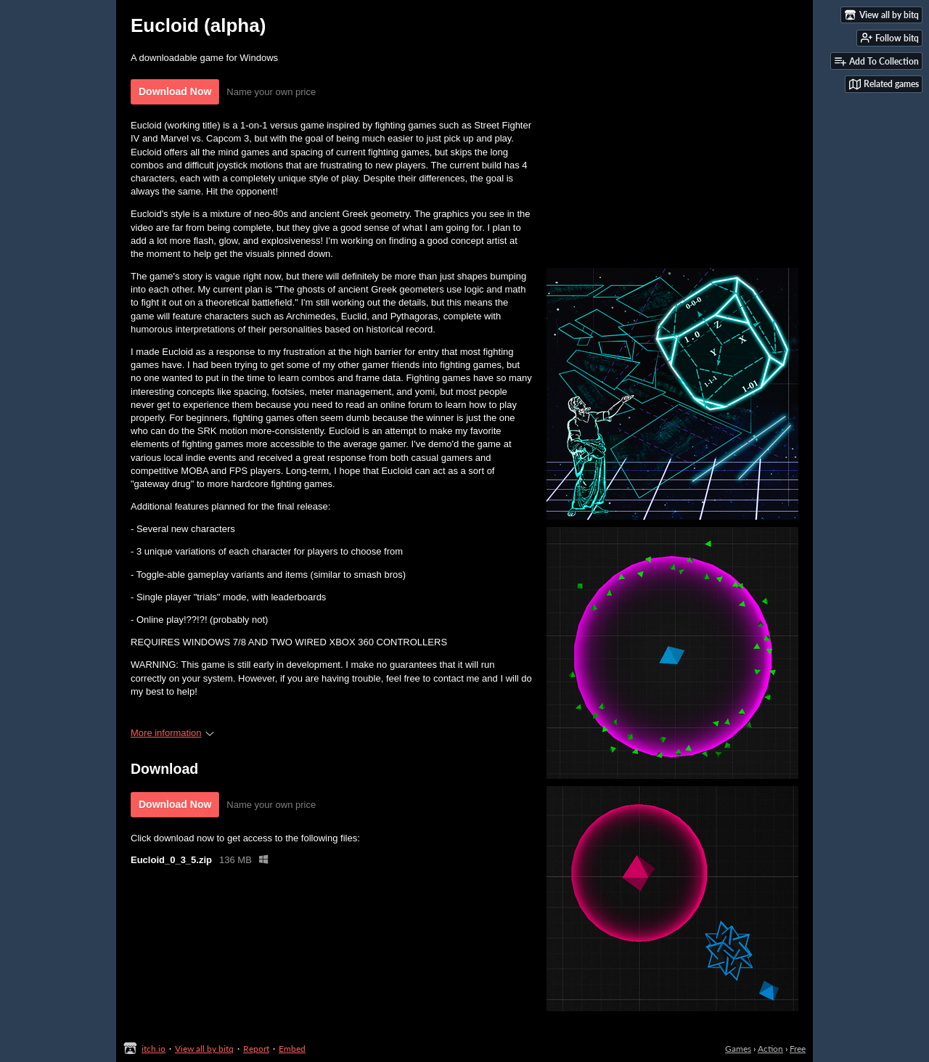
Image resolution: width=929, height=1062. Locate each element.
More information (172, 732)
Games (738, 1048)
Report (256, 1048)
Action (770, 1048)
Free (798, 1048)
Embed (292, 1048)
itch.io (153, 1048)
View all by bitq (204, 1048)
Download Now (175, 91)
